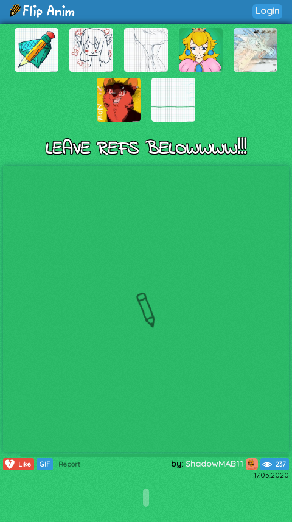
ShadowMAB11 (222, 463)
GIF (45, 464)
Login (267, 10)
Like (17, 464)
